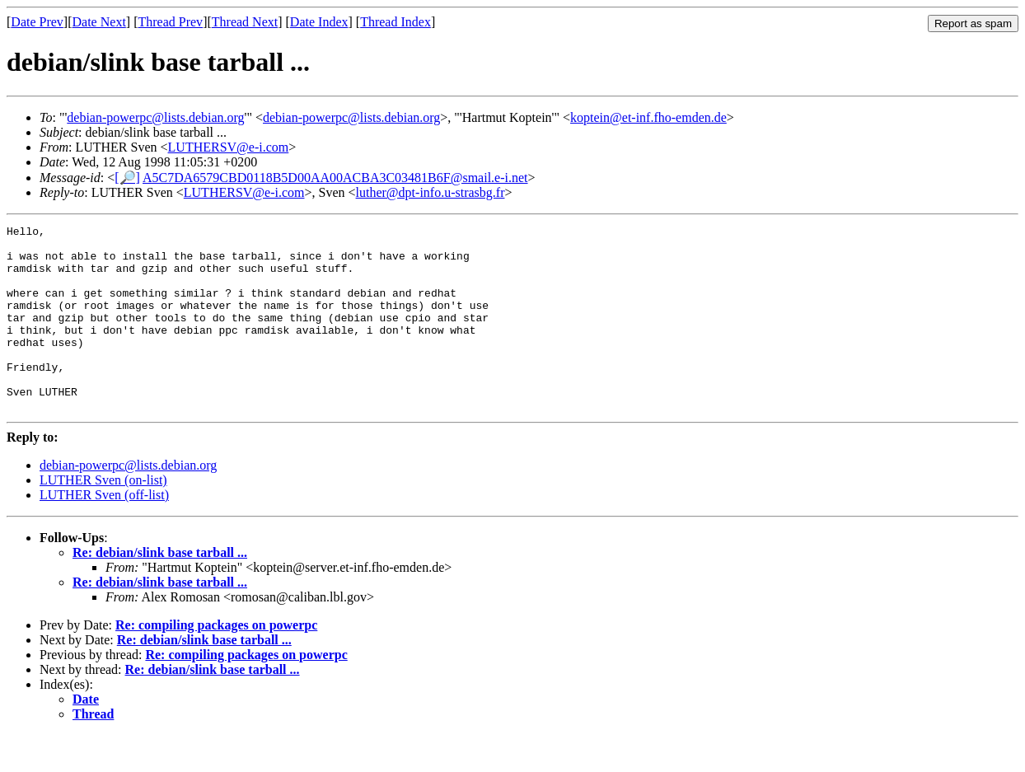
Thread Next (245, 22)
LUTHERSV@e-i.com (228, 147)
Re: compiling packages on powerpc (216, 662)
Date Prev (37, 22)
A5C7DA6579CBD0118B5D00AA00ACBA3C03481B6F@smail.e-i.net (335, 178)
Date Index (319, 22)
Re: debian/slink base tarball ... (160, 590)
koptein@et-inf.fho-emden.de (648, 117)
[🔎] (127, 178)
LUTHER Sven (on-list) (103, 517)
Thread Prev (170, 22)
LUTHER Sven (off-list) (104, 532)
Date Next (99, 22)
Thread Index (395, 22)
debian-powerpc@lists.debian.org (155, 117)
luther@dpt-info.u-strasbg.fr (430, 192)
